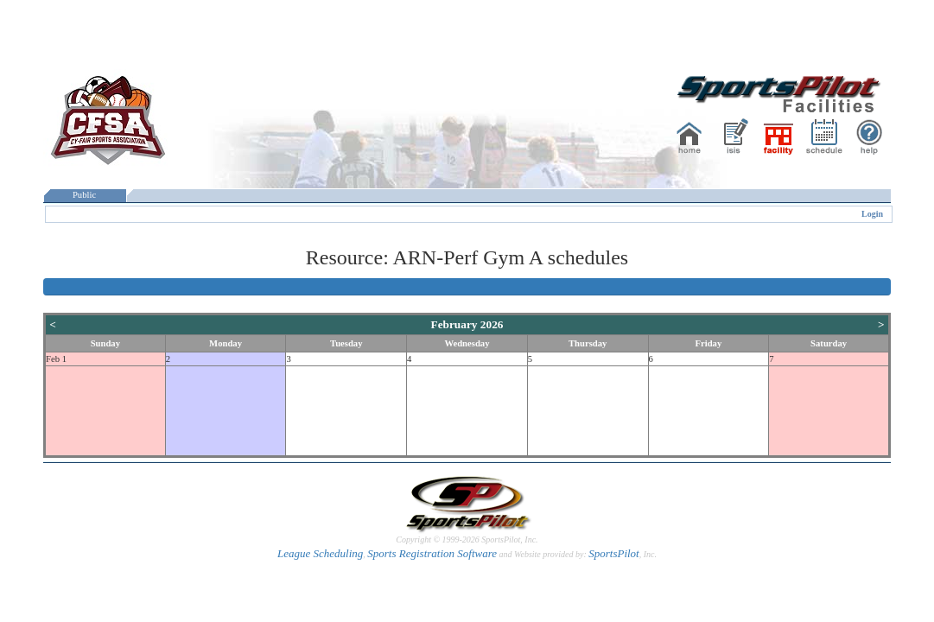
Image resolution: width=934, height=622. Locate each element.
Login (872, 214)
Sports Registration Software (432, 553)
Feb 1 (56, 359)
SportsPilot (613, 553)
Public (84, 195)
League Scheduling (320, 553)
